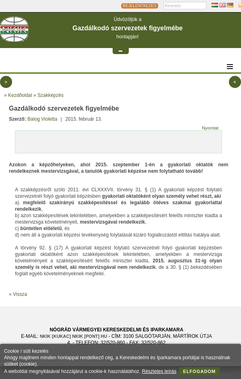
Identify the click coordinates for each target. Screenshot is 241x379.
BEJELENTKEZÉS (139, 6)
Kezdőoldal (20, 95)
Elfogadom (199, 371)
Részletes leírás (159, 371)
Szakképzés (51, 95)
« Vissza (18, 294)
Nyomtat (210, 128)
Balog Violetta (42, 119)
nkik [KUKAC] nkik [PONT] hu (73, 336)
